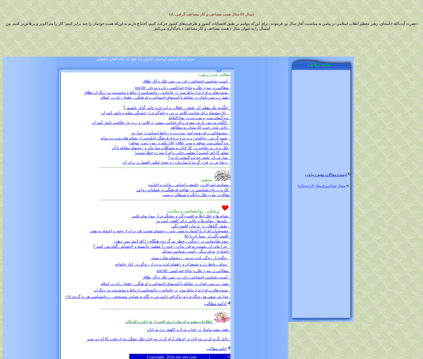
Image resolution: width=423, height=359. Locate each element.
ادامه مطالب (217, 303)
